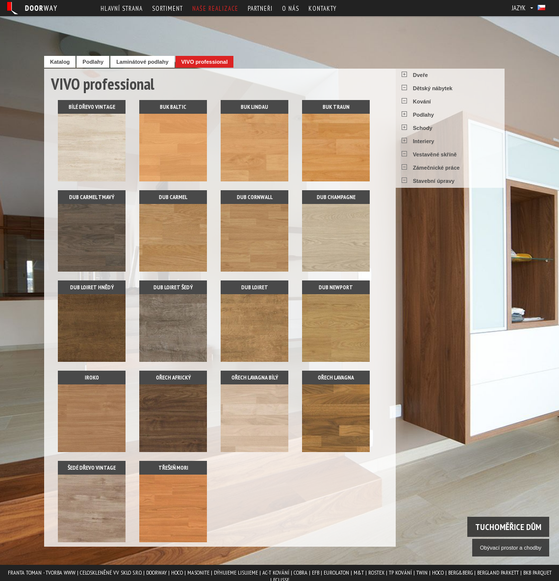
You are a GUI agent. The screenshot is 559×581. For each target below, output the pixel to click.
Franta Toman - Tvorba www (42, 572)
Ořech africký (173, 377)
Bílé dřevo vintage (92, 106)
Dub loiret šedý (173, 287)
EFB (315, 572)
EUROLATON (336, 572)
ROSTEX (376, 572)
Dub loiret (254, 287)
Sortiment (167, 8)
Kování (422, 101)
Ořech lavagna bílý (254, 377)
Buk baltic (173, 106)
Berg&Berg (460, 572)
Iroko (92, 377)
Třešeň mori (173, 467)
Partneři (260, 8)
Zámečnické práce (436, 168)
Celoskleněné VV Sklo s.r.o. (111, 572)
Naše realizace (215, 8)
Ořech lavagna (336, 377)
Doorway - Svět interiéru (32, 8)
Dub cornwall (255, 197)
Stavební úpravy (434, 181)
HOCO (177, 572)
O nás (290, 8)
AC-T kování (275, 572)
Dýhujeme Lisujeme (236, 572)
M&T (359, 572)
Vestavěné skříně (435, 154)
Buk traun (336, 106)
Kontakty (322, 8)
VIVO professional (204, 62)
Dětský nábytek (433, 88)
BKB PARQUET (537, 572)
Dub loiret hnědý (92, 287)
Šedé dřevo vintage (92, 467)
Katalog (60, 62)
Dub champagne (336, 197)
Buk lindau (254, 106)
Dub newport (336, 287)
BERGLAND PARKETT (498, 572)
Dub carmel (173, 197)
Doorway (156, 572)
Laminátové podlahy (142, 62)
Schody (422, 128)
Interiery (423, 141)
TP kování (400, 572)
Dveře (420, 75)
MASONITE (198, 572)
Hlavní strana (122, 8)
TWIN (422, 572)
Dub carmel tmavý (91, 197)
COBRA (300, 572)
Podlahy (92, 62)
